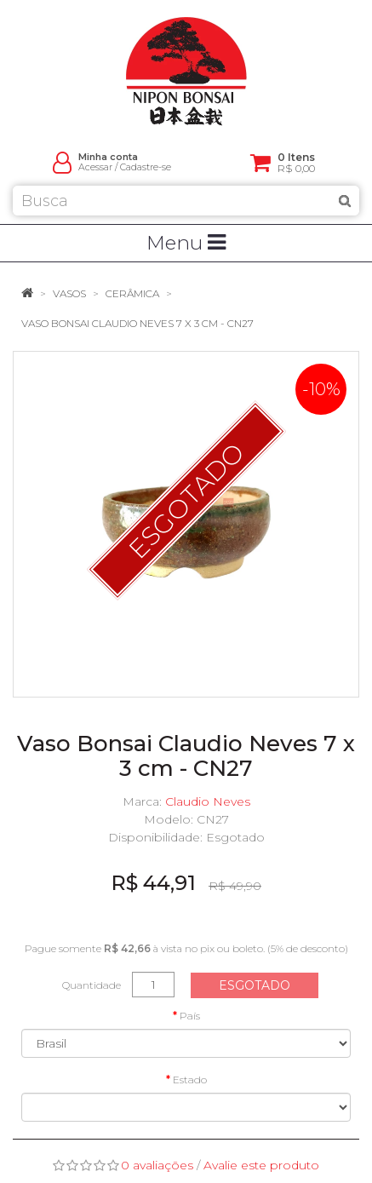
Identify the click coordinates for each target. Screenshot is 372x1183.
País (190, 1015)
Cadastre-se (145, 167)
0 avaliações (157, 1165)
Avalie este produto (261, 1165)
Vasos (69, 293)
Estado (190, 1079)
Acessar (95, 167)
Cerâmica (132, 293)
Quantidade (91, 985)
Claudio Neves (207, 801)
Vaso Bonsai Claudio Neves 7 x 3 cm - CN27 (137, 323)
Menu (186, 243)
